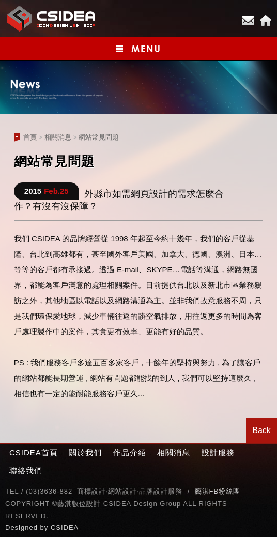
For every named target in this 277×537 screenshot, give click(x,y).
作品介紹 (129, 452)
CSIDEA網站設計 (51, 18)
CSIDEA (65, 527)
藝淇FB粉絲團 (218, 491)
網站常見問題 (99, 137)
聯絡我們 (25, 470)
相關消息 (57, 137)
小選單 (138, 49)
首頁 (30, 137)
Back (261, 430)
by (45, 527)
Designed (22, 527)
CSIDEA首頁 (33, 452)
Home (265, 20)
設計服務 (218, 452)
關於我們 (85, 452)
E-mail (248, 20)
